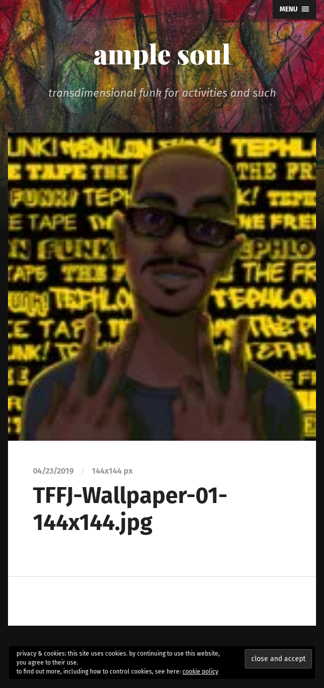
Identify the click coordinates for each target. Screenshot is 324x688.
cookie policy (200, 671)
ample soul (161, 53)
